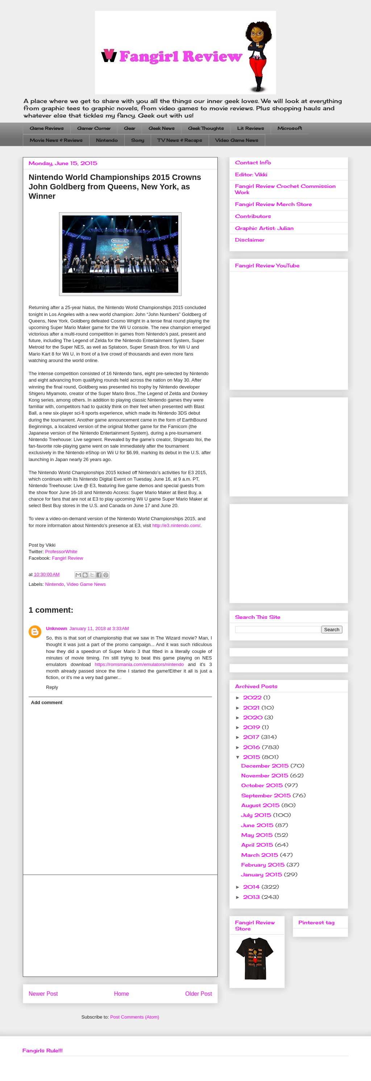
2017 (252, 737)
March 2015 (260, 855)
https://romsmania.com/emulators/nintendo (139, 664)
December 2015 (266, 766)
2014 (252, 887)
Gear (129, 128)
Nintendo (107, 140)
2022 (253, 697)
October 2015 (263, 785)
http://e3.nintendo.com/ (176, 525)
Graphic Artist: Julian (264, 228)
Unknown (56, 628)
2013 (252, 897)
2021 (252, 707)
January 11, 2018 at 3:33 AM (99, 628)
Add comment (47, 702)
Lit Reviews (250, 128)
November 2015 (265, 775)
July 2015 (257, 815)
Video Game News (237, 140)
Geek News (162, 128)
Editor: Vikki (251, 174)
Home (121, 994)
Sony (137, 140)
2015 (252, 757)
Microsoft (290, 128)
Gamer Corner (94, 128)
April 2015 (258, 845)
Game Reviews (47, 128)
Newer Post (43, 994)
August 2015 (261, 805)
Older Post (198, 994)
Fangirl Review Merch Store (273, 204)
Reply (52, 687)
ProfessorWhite (61, 551)
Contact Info (253, 162)
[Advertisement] (120, 925)
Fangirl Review (67, 558)
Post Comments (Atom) (134, 1017)
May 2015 (258, 835)
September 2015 (267, 795)
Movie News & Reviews (56, 140)
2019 (252, 727)
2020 (253, 717)
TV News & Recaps (180, 140)
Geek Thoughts (206, 128)
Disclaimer (249, 240)
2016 (252, 747)
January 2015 (262, 874)
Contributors (253, 216)
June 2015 (258, 825)
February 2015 (264, 865)
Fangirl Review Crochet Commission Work (285, 189)
